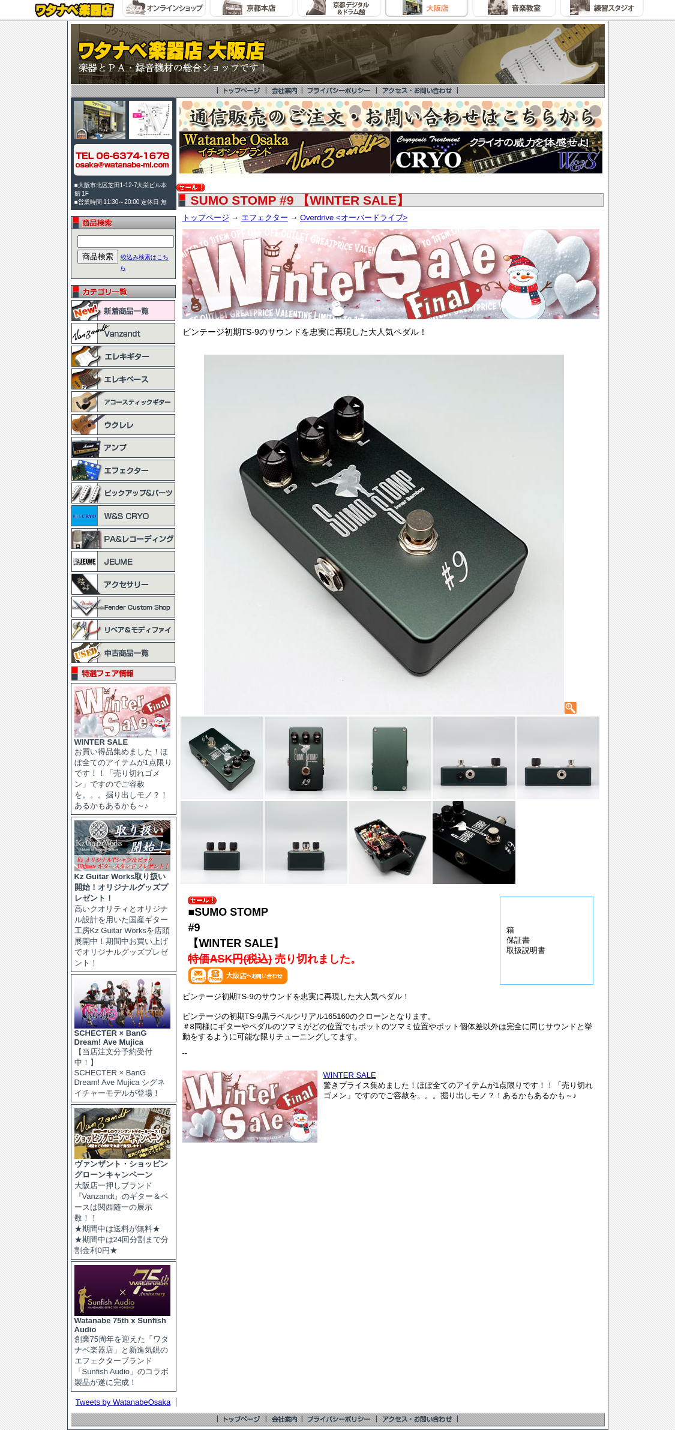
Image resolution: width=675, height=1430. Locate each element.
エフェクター (264, 217)
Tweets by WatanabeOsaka (123, 1402)
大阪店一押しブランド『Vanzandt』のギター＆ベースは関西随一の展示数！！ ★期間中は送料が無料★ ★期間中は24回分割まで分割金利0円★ (122, 1203)
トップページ (205, 217)
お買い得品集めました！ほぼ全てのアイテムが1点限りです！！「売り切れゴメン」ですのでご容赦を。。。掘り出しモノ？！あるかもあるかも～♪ (123, 770)
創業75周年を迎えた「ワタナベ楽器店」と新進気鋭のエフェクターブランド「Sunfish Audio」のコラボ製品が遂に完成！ (122, 1348)
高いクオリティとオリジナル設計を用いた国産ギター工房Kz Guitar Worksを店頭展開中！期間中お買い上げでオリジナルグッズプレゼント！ (122, 915)
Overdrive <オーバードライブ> (353, 217)
